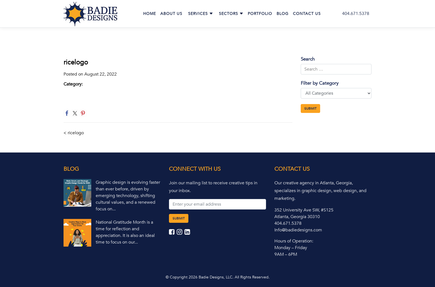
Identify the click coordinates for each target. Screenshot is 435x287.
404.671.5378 (355, 14)
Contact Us (307, 13)
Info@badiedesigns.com (298, 230)
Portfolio (260, 13)
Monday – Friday (290, 248)
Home (149, 13)
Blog (283, 13)
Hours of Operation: (293, 241)
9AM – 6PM (285, 254)
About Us (171, 13)
